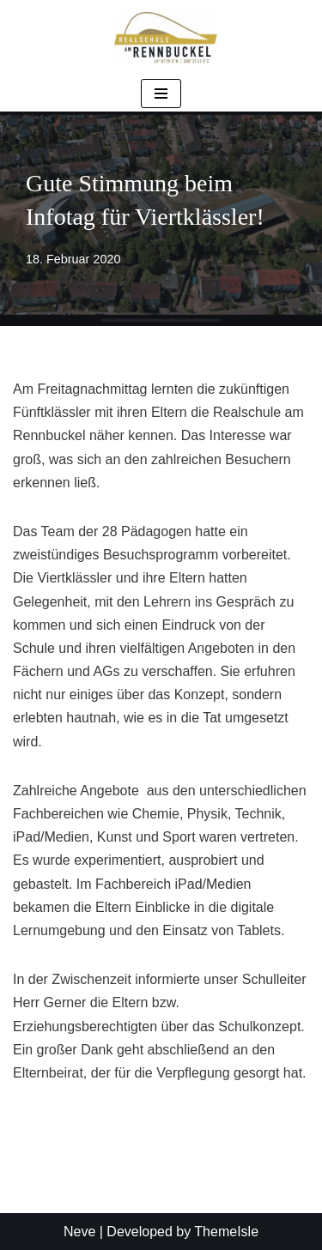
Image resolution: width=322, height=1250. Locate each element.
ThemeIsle (226, 1231)
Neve (79, 1231)
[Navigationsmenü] (161, 93)
